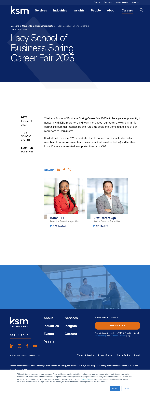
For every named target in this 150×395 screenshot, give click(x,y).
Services (41, 10)
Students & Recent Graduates (38, 26)
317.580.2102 (59, 225)
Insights (79, 10)
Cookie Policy (123, 355)
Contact (135, 3)
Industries (60, 10)
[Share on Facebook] (65, 170)
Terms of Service (117, 336)
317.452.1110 (101, 225)
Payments (108, 3)
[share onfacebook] (27, 346)
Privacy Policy (86, 379)
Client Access (122, 3)
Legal (137, 355)
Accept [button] (114, 388)
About (111, 10)
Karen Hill (57, 218)
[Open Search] (141, 10)
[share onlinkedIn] (11, 346)
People (96, 10)
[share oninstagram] (19, 346)
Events (97, 3)
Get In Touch (20, 335)
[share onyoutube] (35, 346)
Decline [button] (126, 388)
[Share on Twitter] (71, 170)
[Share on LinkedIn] (60, 170)
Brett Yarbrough (104, 218)
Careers (127, 10)
